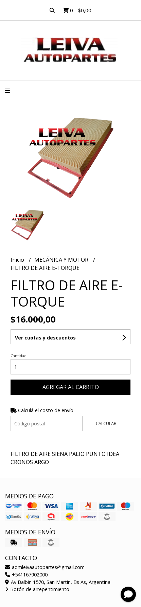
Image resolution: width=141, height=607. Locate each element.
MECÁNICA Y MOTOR (62, 259)
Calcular (106, 423)
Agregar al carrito (70, 387)
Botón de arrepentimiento (37, 589)
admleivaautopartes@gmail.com (45, 567)
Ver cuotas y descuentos (45, 337)
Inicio (18, 259)
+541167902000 (26, 574)
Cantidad (19, 355)
